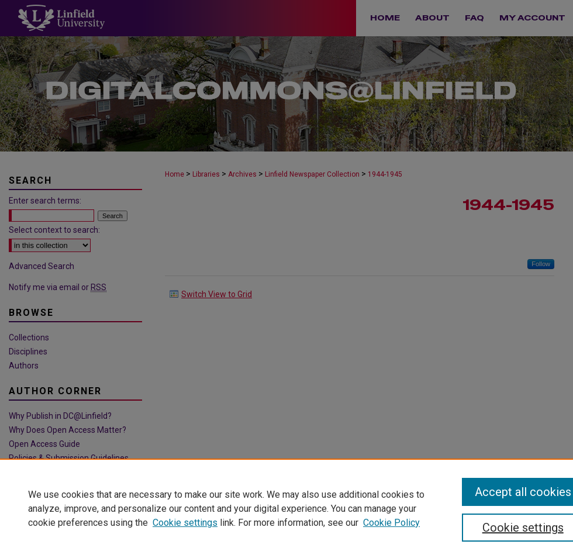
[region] (286, 508)
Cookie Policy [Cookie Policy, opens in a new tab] (391, 522)
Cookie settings (185, 522)
